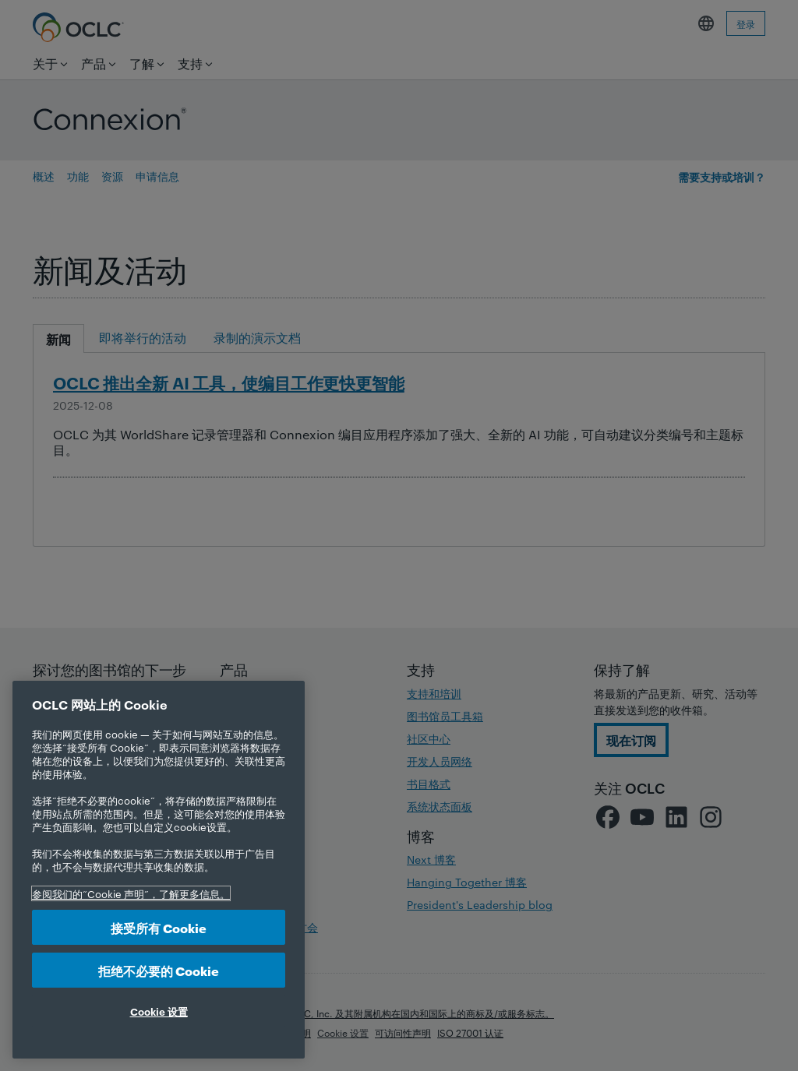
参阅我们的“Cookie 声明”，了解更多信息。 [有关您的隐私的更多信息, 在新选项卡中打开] (131, 893)
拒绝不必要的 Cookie (158, 970)
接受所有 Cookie (159, 927)
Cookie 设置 (159, 1011)
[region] (158, 870)
